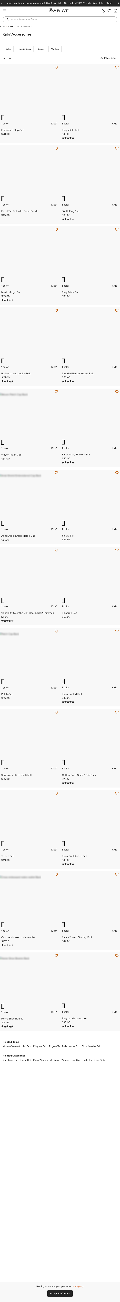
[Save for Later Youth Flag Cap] (117, 151)
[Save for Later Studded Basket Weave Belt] (117, 319)
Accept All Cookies (60, 1293)
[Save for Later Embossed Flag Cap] (56, 67)
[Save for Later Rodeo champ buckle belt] (56, 319)
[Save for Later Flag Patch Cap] (117, 235)
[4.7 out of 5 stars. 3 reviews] (7, 392)
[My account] (103, 10)
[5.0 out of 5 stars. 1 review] (68, 476)
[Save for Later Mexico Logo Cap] (56, 235)
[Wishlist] (109, 10)
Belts (8, 49)
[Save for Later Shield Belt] (117, 487)
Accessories (24, 26)
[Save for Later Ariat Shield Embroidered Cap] (56, 487)
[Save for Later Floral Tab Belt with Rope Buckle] (56, 151)
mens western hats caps (46, 1092)
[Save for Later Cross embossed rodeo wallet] (56, 902)
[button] (115, 10)
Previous (1, 3)
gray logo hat (10, 1092)
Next (118, 3)
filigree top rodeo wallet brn (64, 1079)
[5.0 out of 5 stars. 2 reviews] (7, 1059)
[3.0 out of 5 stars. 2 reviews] (68, 225)
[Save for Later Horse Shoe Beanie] (56, 986)
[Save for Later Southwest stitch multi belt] (56, 734)
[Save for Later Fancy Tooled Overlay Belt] (117, 902)
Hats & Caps (24, 49)
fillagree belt (40, 1079)
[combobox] (60, 19)
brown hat (25, 1092)
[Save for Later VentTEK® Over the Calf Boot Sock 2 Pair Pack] (56, 566)
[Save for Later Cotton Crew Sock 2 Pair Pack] (117, 734)
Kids (10, 26)
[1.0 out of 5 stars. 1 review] (7, 975)
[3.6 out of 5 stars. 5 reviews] (7, 640)
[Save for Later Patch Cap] (56, 650)
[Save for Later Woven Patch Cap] (56, 403)
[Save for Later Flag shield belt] (117, 67)
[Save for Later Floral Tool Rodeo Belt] (117, 818)
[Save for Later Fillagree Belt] (117, 566)
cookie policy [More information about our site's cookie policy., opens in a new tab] (77, 1286)
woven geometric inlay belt (17, 1079)
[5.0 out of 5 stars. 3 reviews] (68, 141)
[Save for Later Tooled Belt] (56, 818)
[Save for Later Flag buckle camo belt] (117, 986)
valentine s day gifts (94, 1092)
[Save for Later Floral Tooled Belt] (117, 650)
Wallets (55, 49)
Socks (41, 49)
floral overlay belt (91, 1079)
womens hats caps (71, 1092)
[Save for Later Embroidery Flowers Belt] (117, 403)
